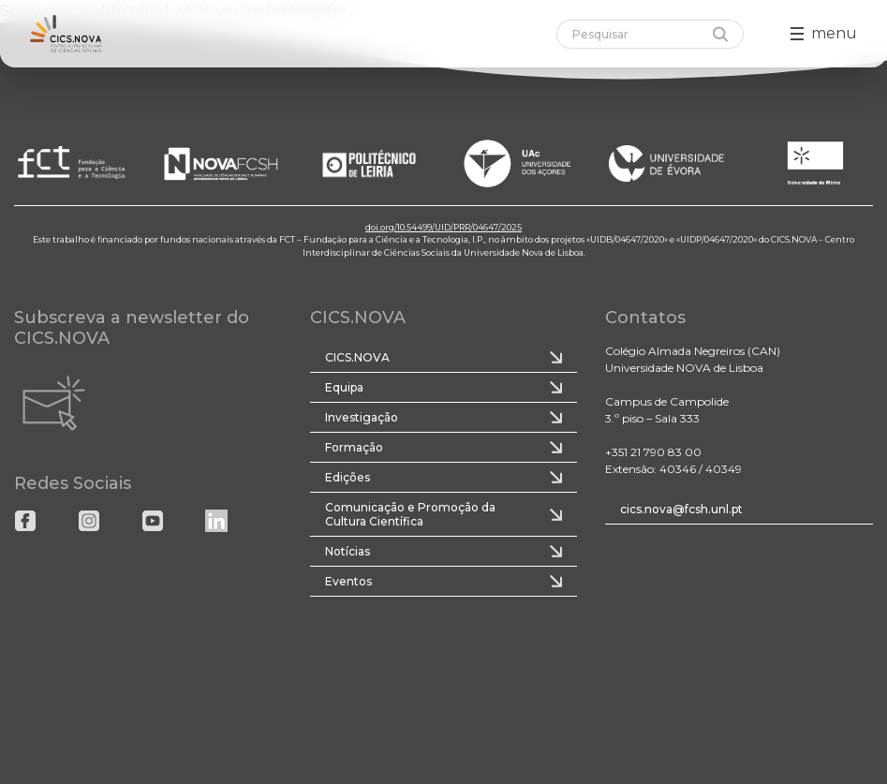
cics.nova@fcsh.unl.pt (681, 509)
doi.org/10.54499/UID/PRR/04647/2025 (443, 227)
